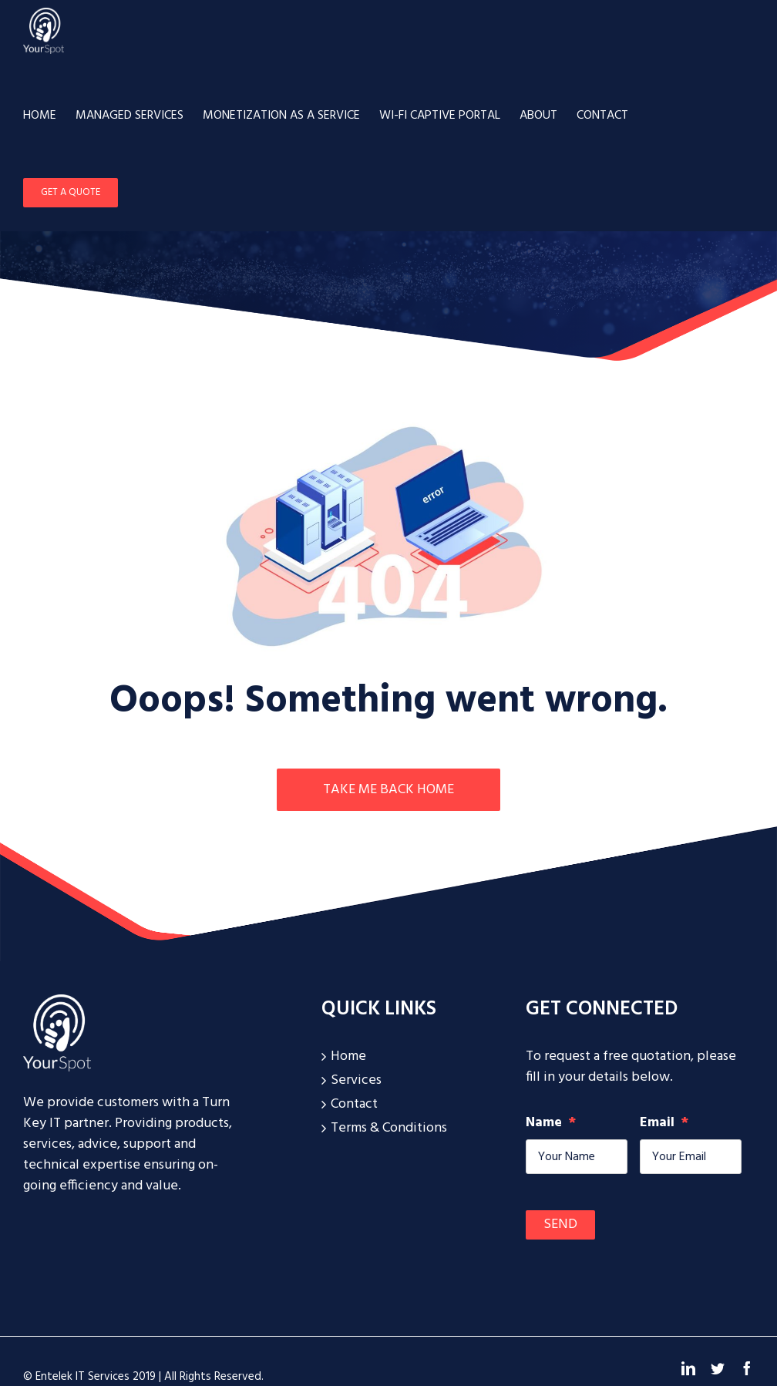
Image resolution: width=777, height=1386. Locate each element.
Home (348, 1056)
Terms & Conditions (389, 1128)
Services (356, 1080)
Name (551, 1123)
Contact (354, 1104)
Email (664, 1123)
